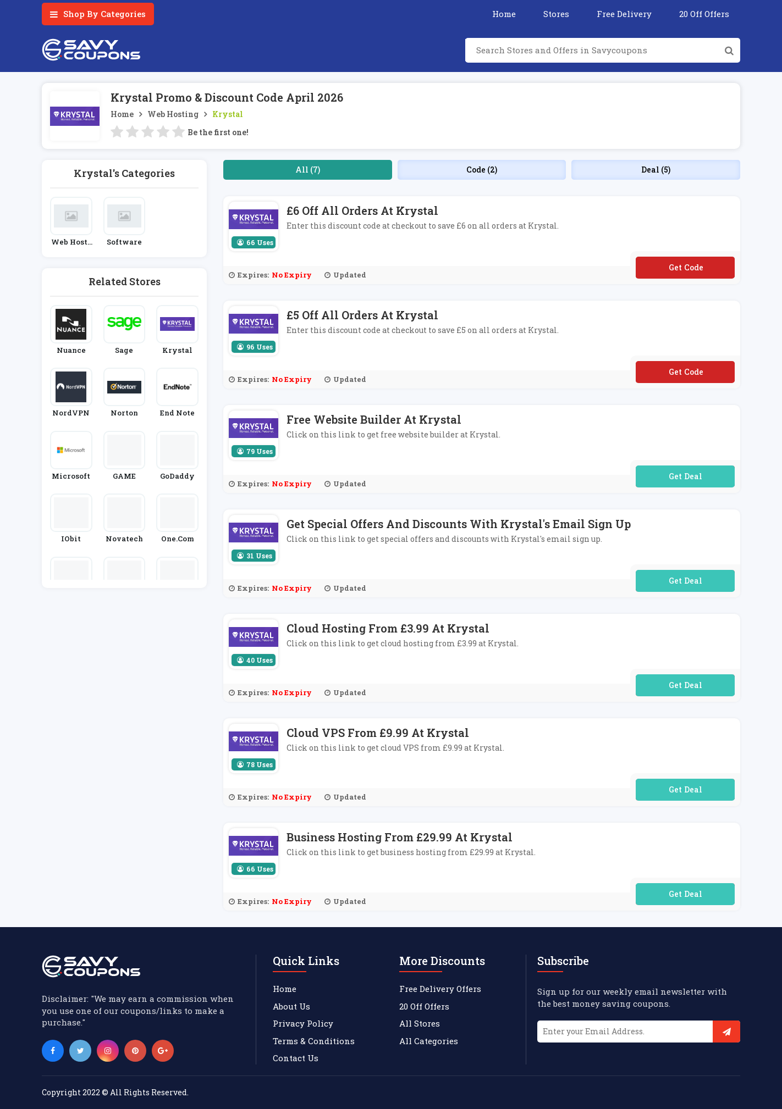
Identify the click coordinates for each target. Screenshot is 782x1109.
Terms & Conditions (314, 1040)
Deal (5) (655, 169)
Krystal (227, 114)
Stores (556, 13)
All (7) (307, 169)
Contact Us (295, 1057)
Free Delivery (624, 13)
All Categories (428, 1040)
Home (504, 13)
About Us (291, 1006)
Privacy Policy (303, 1023)
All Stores (419, 1023)
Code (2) (481, 169)
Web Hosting (173, 114)
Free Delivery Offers (440, 988)
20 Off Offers (704, 13)
